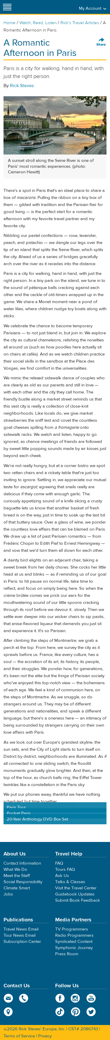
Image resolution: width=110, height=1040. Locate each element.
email (8, 998)
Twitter (91, 1011)
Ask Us (62, 875)
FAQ (59, 863)
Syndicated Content (73, 941)
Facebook (60, 998)
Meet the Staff (17, 875)
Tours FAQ (65, 869)
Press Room (66, 954)
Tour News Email (19, 935)
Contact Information (22, 863)
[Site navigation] (7, 7)
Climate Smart (17, 888)
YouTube (91, 998)
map (8, 1011)
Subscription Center (22, 941)
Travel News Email (21, 929)
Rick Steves (22, 86)
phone (24, 998)
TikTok (60, 1011)
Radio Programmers (74, 935)
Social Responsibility (23, 882)
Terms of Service (19, 1036)
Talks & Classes (70, 882)
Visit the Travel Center (76, 888)
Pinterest (75, 1011)
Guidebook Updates (74, 894)
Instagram (75, 998)
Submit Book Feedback (77, 900)
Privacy (45, 1036)
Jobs (8, 894)
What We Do (15, 869)
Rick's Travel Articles (79, 23)
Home (10, 23)
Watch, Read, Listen (38, 23)
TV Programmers (71, 929)
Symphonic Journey (74, 948)
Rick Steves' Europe (55, 7)
